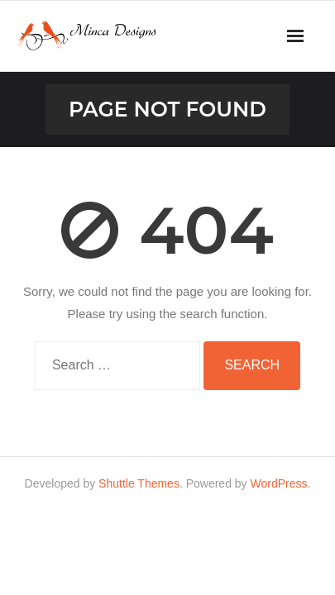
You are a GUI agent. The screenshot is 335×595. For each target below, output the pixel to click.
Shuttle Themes (138, 483)
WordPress (279, 483)
